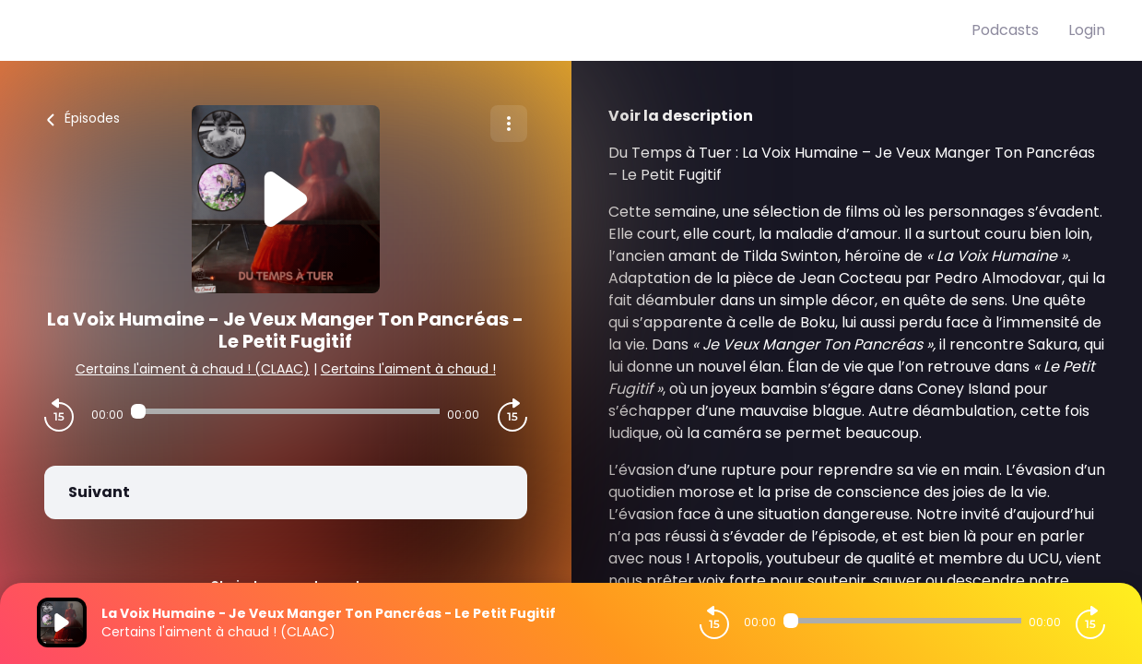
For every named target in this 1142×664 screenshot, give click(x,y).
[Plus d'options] (508, 123)
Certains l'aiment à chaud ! (408, 369)
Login (1086, 30)
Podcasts (1005, 30)
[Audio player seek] (285, 411)
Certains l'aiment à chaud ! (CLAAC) (193, 369)
